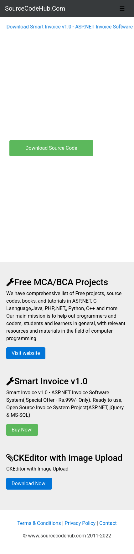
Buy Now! (22, 430)
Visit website (26, 353)
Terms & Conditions (39, 523)
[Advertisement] (67, 90)
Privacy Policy (80, 523)
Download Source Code (51, 148)
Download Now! (29, 483)
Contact (108, 523)
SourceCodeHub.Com (35, 8)
